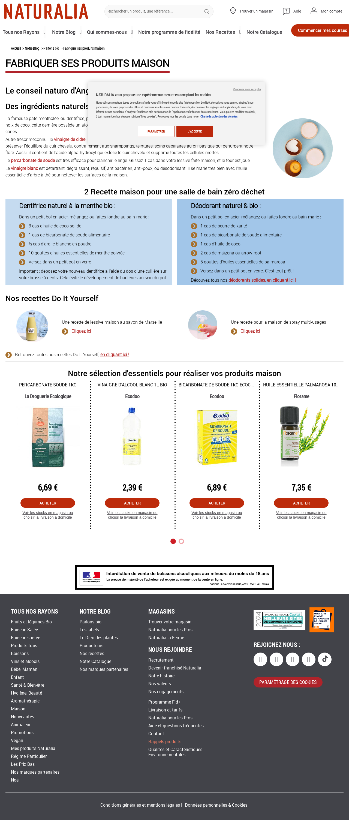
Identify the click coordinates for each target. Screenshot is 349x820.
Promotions (22, 732)
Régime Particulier (29, 756)
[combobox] (158, 11)
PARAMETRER (155, 131)
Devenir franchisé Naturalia (174, 668)
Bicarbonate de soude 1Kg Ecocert (218, 403)
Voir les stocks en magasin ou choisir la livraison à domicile (47, 533)
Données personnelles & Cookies (216, 805)
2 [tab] (181, 560)
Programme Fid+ (164, 702)
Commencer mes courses (313, 32)
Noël (15, 780)
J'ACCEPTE (194, 131)
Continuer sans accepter (247, 89)
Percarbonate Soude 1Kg (48, 403)
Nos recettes (92, 653)
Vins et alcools (25, 661)
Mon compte (331, 11)
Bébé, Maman (24, 669)
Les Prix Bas (23, 764)
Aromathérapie (25, 701)
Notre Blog (32, 66)
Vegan (17, 740)
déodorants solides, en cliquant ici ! (262, 298)
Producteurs (91, 645)
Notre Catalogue (95, 661)
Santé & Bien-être (27, 685)
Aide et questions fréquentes (176, 725)
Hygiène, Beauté (26, 693)
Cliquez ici (81, 349)
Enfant (17, 677)
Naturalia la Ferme (166, 637)
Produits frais (24, 645)
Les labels (89, 629)
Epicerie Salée (24, 629)
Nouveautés (22, 716)
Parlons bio (51, 66)
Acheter (48, 521)
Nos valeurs (159, 683)
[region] (176, 114)
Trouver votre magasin (169, 621)
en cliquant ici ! (114, 373)
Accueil (16, 66)
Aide (297, 11)
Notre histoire (161, 675)
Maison (18, 708)
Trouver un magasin (256, 11)
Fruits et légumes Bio (31, 621)
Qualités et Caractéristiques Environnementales (175, 752)
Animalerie (21, 724)
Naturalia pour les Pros (170, 629)
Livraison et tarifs (165, 710)
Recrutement (161, 660)
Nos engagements (165, 691)
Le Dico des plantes (99, 637)
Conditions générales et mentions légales (140, 805)
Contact (156, 733)
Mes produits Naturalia (33, 748)
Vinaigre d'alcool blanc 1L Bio (132, 403)
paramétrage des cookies (288, 682)
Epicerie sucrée (25, 637)
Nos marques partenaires (35, 772)
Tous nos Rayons (22, 31)
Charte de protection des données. (219, 116)
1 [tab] (173, 560)
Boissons (20, 653)
